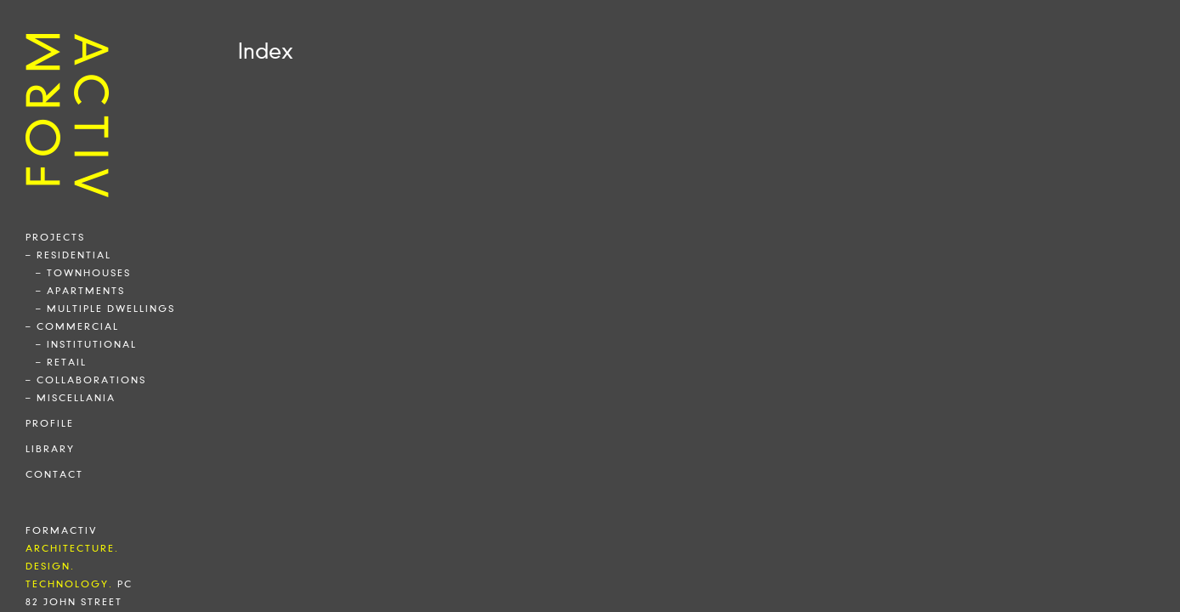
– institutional (86, 344)
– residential (68, 255)
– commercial (72, 326)
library (50, 449)
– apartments (80, 291)
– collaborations (86, 380)
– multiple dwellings (105, 308)
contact (54, 474)
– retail (61, 362)
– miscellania (71, 398)
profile (50, 423)
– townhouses (83, 273)
